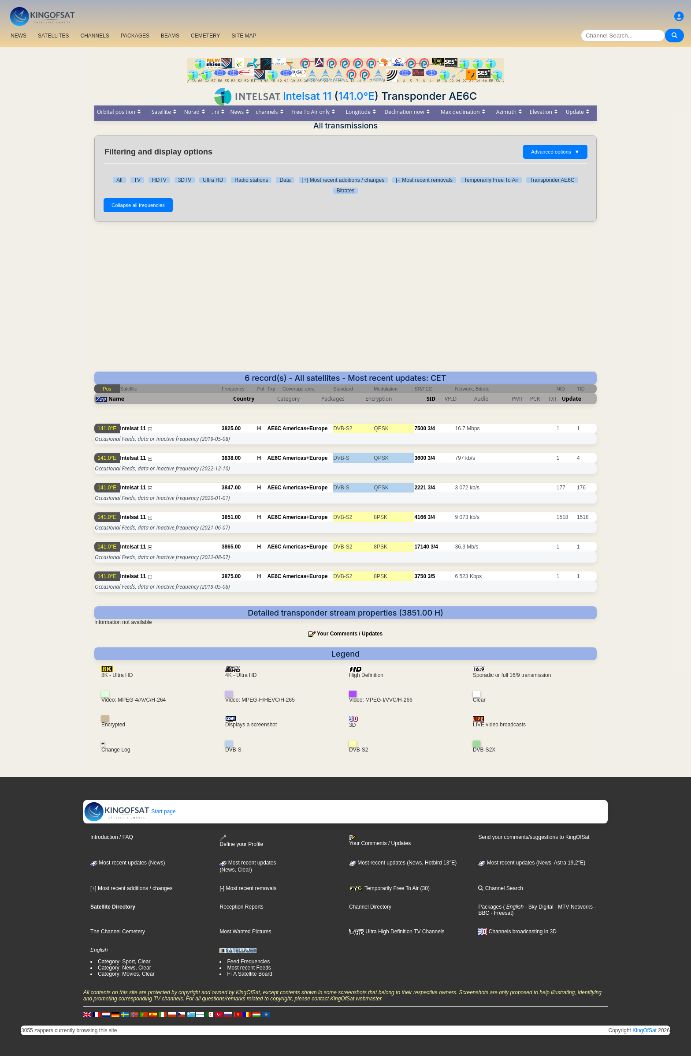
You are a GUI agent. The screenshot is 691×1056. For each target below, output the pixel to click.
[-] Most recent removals (424, 180)
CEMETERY (205, 36)
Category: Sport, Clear (124, 961)
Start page (130, 811)
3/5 (431, 576)
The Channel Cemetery (117, 931)
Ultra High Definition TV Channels (397, 931)
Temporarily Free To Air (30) (389, 888)
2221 (420, 488)
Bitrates (346, 191)
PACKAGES (135, 36)
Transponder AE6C (552, 180)
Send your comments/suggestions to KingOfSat (533, 837)
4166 (420, 517)
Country (243, 398)
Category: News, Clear (124, 968)
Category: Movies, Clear (126, 974)
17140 (421, 547)
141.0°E (356, 96)
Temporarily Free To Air (491, 180)
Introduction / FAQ (111, 837)
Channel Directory (370, 907)
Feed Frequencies (248, 961)
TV (137, 180)
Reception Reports (241, 907)
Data (284, 180)
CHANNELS (94, 36)
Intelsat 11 (307, 96)
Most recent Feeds (249, 968)
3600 (420, 458)
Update (571, 398)
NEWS (18, 36)
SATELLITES (53, 36)
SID (431, 398)
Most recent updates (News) (127, 863)
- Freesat (500, 913)
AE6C (274, 428)
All (119, 180)
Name (116, 398)
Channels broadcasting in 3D (517, 931)
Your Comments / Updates (350, 634)
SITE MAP (243, 36)
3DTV (185, 180)
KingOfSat (644, 1030)
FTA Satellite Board (249, 974)
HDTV (159, 180)
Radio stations (251, 180)
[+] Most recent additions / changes (343, 180)
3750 (420, 576)
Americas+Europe (304, 428)
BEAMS (170, 36)
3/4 (431, 428)
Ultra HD (213, 180)
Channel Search (500, 888)
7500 (420, 428)
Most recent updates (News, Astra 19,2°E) (531, 863)
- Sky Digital (538, 907)
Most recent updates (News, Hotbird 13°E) (403, 863)
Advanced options (555, 151)
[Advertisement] (345, 296)
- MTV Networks (573, 907)
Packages (490, 907)
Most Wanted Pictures (245, 931)
